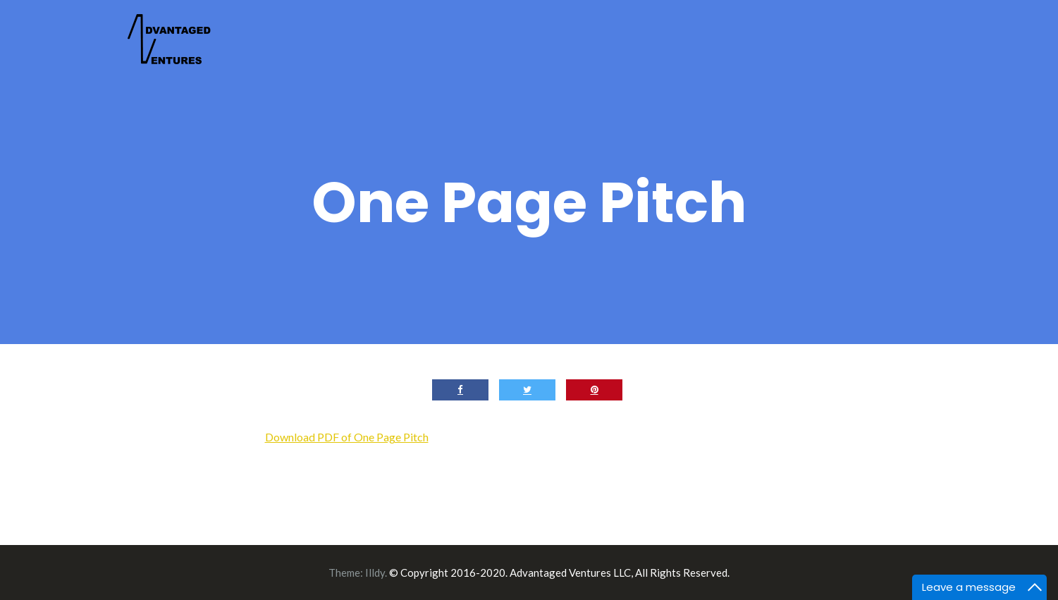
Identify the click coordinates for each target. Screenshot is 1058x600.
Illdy (375, 572)
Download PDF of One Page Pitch (347, 436)
